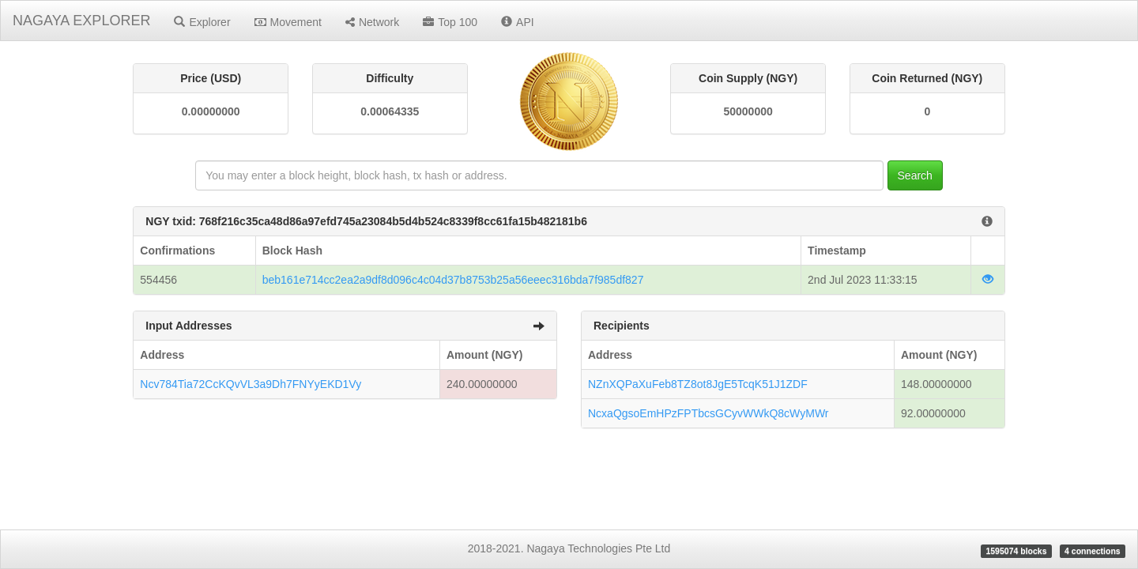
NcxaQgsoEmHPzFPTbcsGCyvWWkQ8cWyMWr (708, 413)
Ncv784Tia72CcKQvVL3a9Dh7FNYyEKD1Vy (250, 384)
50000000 (747, 111)
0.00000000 (211, 111)
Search (915, 175)
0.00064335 (389, 111)
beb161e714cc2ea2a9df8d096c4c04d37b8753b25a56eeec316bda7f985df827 (453, 279)
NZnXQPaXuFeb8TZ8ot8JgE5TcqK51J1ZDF (698, 384)
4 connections (1093, 551)
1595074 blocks (1015, 551)
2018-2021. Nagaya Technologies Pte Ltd (569, 548)
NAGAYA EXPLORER (81, 20)
